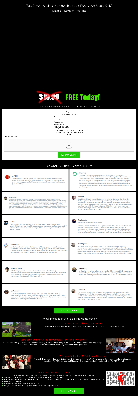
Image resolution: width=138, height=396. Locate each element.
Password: (57, 120)
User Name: (57, 117)
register (74, 114)
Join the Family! (69, 310)
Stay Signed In (59, 122)
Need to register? (59, 124)
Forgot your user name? (61, 128)
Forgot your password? (61, 126)
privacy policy (70, 132)
